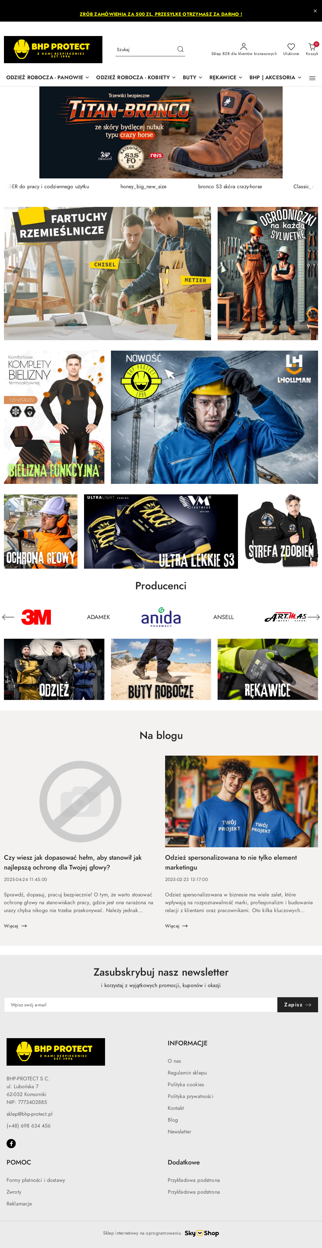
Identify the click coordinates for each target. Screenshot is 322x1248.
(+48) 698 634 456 (29, 1125)
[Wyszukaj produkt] (150, 49)
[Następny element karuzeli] (314, 617)
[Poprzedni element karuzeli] (8, 617)
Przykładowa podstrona (194, 1180)
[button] (312, 78)
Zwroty (14, 1192)
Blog (173, 1120)
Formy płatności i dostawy (36, 1180)
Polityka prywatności (190, 1096)
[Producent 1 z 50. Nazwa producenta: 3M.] (36, 617)
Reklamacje (19, 1203)
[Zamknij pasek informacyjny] (315, 11)
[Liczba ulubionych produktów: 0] (291, 50)
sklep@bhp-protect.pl (30, 1114)
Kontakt (176, 1108)
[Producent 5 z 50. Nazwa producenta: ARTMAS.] (286, 617)
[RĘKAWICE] (226, 78)
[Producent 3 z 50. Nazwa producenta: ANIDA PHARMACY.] (161, 617)
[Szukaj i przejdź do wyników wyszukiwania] (180, 50)
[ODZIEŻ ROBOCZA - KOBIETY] (136, 78)
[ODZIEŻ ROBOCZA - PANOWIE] (48, 78)
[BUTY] (193, 78)
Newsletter (179, 1131)
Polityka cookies (186, 1084)
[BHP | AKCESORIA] (275, 78)
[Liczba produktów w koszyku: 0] (312, 50)
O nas (174, 1061)
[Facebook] (11, 1143)
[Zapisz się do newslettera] (141, 1004)
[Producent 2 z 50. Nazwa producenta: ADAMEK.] (98, 617)
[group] (161, 132)
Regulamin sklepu (187, 1072)
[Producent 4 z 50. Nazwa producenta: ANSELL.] (223, 617)
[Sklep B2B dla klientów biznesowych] (244, 50)
